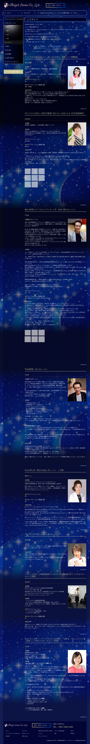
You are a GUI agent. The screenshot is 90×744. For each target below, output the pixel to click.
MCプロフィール (11, 23)
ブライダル (27, 13)
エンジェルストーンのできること (14, 19)
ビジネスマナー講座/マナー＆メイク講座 (55, 49)
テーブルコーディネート (70, 46)
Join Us (75, 13)
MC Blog (8, 50)
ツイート (7, 66)
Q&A (7, 46)
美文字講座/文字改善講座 (54, 46)
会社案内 (8, 54)
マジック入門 (71, 48)
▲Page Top (83, 108)
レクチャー (9, 42)
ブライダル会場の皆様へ (63, 13)
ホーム (9, 13)
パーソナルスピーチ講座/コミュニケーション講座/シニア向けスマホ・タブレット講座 (55, 51)
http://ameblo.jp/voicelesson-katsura (38, 525)
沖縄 (7, 38)
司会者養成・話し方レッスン (43, 48)
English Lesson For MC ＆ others (46, 13)
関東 (7, 27)
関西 (7, 30)
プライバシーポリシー (12, 61)
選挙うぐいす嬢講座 (40, 46)
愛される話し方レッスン (59, 48)
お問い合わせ (10, 58)
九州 (7, 34)
